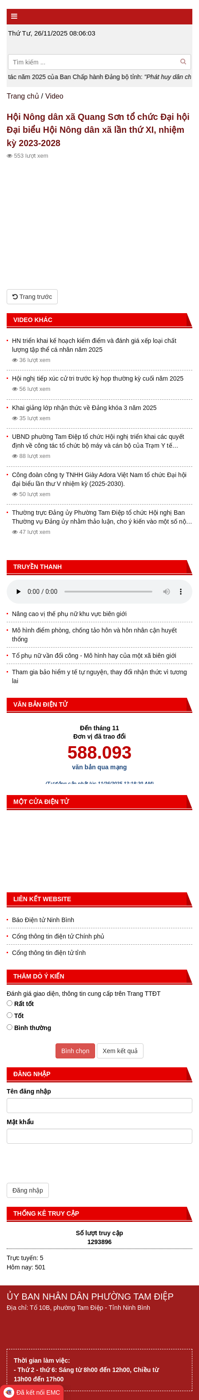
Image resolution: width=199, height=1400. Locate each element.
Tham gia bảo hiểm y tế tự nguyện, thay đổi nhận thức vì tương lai (99, 676)
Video (54, 96)
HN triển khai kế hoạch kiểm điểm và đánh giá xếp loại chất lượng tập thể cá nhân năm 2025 (94, 345)
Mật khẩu (20, 1122)
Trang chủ (23, 96)
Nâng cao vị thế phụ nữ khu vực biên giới (69, 613)
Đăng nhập (27, 1190)
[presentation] (74, 1165)
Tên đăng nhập (29, 1091)
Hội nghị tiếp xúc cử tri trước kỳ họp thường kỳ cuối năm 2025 (97, 378)
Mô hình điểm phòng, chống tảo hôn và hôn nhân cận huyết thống (94, 635)
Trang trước (32, 296)
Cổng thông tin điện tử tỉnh (49, 952)
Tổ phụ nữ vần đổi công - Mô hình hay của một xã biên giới (94, 655)
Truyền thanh (37, 566)
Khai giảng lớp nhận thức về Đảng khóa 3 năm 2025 (84, 407)
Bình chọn (75, 1050)
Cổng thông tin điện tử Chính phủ (58, 936)
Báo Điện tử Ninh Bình (43, 919)
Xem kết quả (120, 1050)
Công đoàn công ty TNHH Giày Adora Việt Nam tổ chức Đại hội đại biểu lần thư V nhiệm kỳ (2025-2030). (99, 479)
